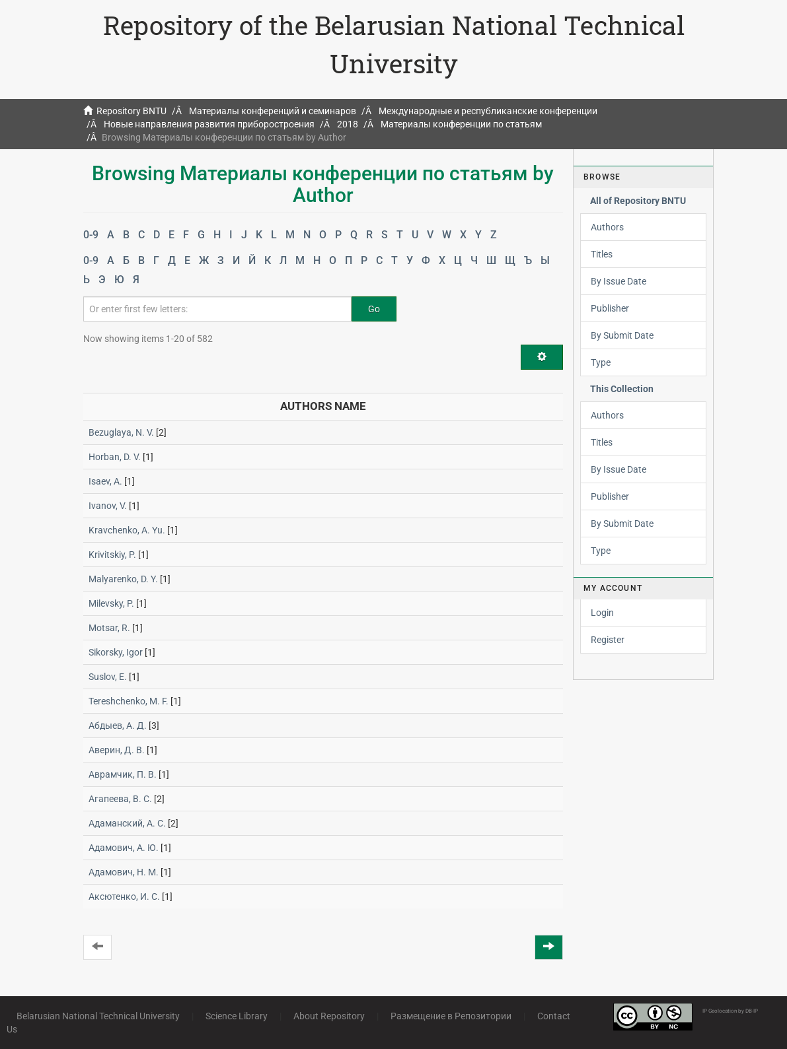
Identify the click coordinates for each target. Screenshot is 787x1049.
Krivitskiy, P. (112, 554)
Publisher (610, 308)
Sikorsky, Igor (116, 652)
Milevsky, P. (111, 603)
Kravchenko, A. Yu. (127, 530)
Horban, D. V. (115, 457)
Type (601, 362)
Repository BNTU (131, 111)
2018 (347, 124)
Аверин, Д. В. (117, 750)
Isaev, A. (105, 481)
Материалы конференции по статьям (461, 124)
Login (602, 612)
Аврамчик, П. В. (123, 774)
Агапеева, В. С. (120, 799)
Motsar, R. (109, 628)
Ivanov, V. (108, 505)
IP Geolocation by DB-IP (730, 1011)
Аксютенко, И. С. (124, 896)
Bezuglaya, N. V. (121, 432)
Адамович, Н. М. (124, 872)
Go (374, 309)
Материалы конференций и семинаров (272, 111)
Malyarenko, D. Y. (123, 579)
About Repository (329, 1016)
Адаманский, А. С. (127, 823)
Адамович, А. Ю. (124, 847)
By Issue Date (618, 281)
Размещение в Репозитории (451, 1016)
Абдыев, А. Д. (118, 725)
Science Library (237, 1016)
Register (607, 639)
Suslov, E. (108, 676)
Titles (602, 254)
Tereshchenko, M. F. (129, 701)
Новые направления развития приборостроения (209, 124)
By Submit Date (622, 335)
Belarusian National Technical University (98, 1016)
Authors (607, 227)
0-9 (90, 234)
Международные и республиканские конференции (488, 111)
